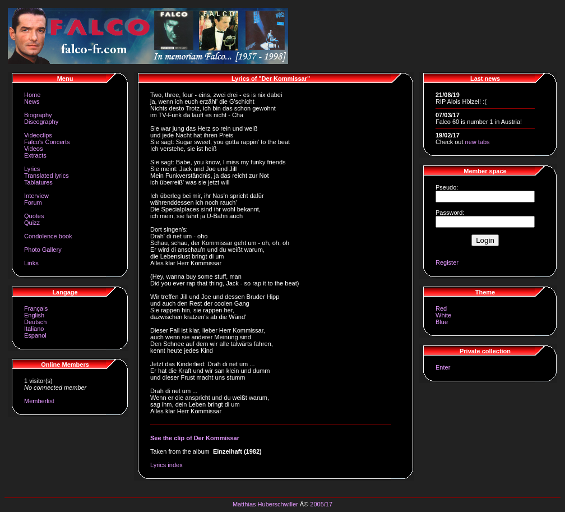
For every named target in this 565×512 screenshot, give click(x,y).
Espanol (35, 335)
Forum (33, 202)
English (34, 315)
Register (447, 262)
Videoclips (38, 135)
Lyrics (32, 168)
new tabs (477, 142)
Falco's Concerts (47, 142)
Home (32, 94)
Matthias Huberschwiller (265, 504)
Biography (38, 115)
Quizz (32, 222)
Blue (442, 322)
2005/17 (321, 504)
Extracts (35, 155)
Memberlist (39, 401)
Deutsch (35, 322)
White (443, 315)
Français (36, 308)
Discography (41, 121)
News (32, 101)
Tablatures (38, 182)
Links (31, 263)
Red (441, 308)
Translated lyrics (46, 175)
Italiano (34, 328)
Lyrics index (166, 465)
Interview (36, 195)
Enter (443, 367)
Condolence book (48, 236)
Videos (33, 148)
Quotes (34, 216)
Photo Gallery (43, 249)
